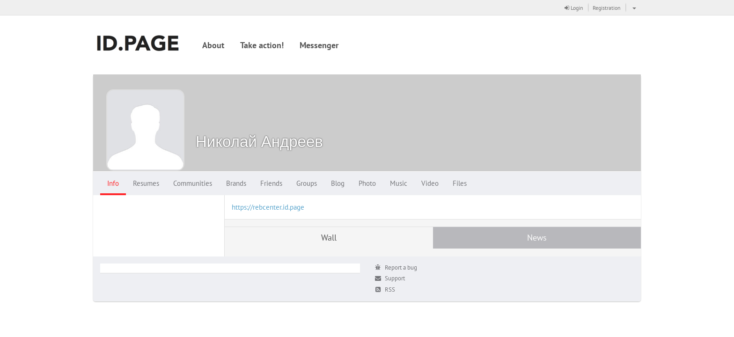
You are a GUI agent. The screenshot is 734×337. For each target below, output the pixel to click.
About (213, 45)
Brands (236, 183)
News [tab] (537, 237)
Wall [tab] (329, 237)
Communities (192, 183)
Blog (338, 183)
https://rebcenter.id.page (268, 207)
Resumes (146, 183)
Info (113, 183)
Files (460, 183)
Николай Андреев (259, 141)
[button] (633, 7)
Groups (306, 183)
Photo (367, 183)
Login (574, 7)
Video (430, 183)
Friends (271, 183)
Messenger (319, 45)
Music (398, 183)
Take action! (262, 45)
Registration (607, 7)
